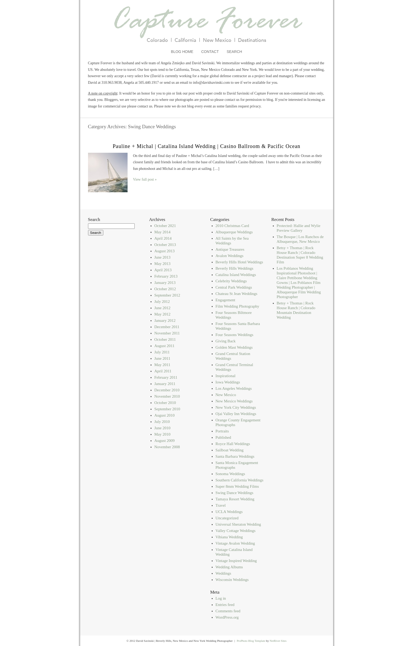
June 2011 (162, 358)
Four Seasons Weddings (235, 335)
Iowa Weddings (228, 382)
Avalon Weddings (230, 256)
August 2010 (164, 415)
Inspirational (226, 376)
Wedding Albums (229, 567)
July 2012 (162, 301)
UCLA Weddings (229, 512)
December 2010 (166, 390)
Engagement (225, 300)
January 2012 (165, 320)
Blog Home (182, 51)
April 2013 (163, 270)
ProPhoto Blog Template (251, 640)
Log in (221, 598)
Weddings (223, 573)
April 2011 (163, 371)
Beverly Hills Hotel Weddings (239, 262)
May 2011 (162, 365)
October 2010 (165, 403)
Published (223, 437)
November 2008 (167, 447)
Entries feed (225, 605)
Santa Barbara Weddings (235, 456)
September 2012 (167, 295)
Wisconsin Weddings (232, 580)
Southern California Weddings (240, 480)
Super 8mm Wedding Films (237, 486)
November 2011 (167, 333)
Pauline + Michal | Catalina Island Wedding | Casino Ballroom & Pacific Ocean (206, 146)
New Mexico (226, 395)
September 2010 (167, 409)
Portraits (222, 431)
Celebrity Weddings (231, 281)
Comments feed (228, 611)
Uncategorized (227, 518)
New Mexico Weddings (234, 401)
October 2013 (165, 245)
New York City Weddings (236, 407)
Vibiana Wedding (229, 537)
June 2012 (162, 308)
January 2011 (165, 384)
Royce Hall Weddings (233, 444)
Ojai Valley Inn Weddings (236, 414)
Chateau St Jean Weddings (236, 294)
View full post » (145, 179)
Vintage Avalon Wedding (235, 543)
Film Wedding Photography (237, 306)
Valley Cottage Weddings (236, 531)
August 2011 (164, 346)
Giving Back (226, 341)
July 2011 (162, 352)
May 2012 (162, 314)
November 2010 (167, 396)
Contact (210, 51)
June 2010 (162, 428)
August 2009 (164, 440)
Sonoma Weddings (230, 474)
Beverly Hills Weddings (235, 268)
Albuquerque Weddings (234, 232)
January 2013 (165, 282)
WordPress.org (227, 617)
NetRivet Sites (278, 640)
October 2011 (165, 339)
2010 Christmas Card (232, 226)
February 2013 (166, 276)
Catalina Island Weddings (236, 275)
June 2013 (162, 257)
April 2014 (163, 238)
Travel (221, 505)
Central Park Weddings (234, 287)
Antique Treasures (230, 249)
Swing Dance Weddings (235, 493)
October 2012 (165, 289)
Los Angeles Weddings (234, 388)
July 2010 (162, 422)
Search (234, 51)
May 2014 (162, 232)
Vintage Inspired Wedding (236, 561)
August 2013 (164, 251)
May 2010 (162, 434)
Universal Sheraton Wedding (238, 524)
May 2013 (162, 264)
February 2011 (165, 377)
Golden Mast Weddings (234, 347)
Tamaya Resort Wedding (235, 499)
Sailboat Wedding (230, 450)
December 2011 (166, 327)
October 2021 (165, 226)
